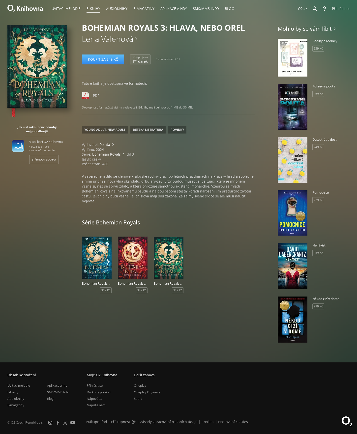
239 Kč (318, 48)
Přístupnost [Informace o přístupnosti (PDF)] (120, 421)
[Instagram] (50, 422)
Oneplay (140, 385)
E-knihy (12, 392)
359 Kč (318, 253)
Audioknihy (15, 398)
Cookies (208, 421)
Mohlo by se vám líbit (305, 28)
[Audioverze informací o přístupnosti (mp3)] (134, 421)
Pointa (105, 144)
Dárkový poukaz (99, 392)
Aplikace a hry (57, 385)
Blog (50, 398)
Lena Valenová (107, 38)
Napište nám (96, 405)
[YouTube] (72, 422)
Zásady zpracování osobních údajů (169, 421)
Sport (138, 398)
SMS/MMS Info (58, 392)
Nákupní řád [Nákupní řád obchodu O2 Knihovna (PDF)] (96, 421)
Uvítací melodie (18, 385)
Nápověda (94, 398)
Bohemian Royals (106, 154)
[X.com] (65, 422)
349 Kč (141, 290)
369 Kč (318, 94)
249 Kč (318, 147)
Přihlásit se (95, 385)
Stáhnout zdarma (44, 159)
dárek (140, 59)
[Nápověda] (324, 8)
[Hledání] (315, 8)
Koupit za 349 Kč (103, 59)
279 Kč (318, 200)
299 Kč (318, 306)
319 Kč (105, 290)
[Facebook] (57, 422)
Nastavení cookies (233, 421)
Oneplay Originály (147, 392)
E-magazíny (15, 405)
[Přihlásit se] (339, 8)
